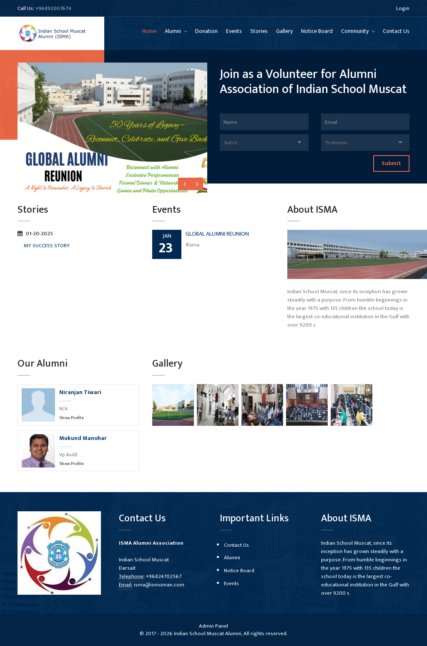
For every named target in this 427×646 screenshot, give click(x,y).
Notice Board (317, 31)
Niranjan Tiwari (80, 392)
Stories (259, 31)
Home (149, 31)
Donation (206, 31)
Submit (391, 163)
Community (355, 31)
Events (234, 31)
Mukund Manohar (83, 438)
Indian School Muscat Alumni (207, 633)
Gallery (284, 31)
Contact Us (396, 31)
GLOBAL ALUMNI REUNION (217, 234)
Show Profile (71, 418)
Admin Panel (213, 626)
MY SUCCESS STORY (47, 245)
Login (402, 8)
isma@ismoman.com (159, 584)
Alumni (173, 31)
